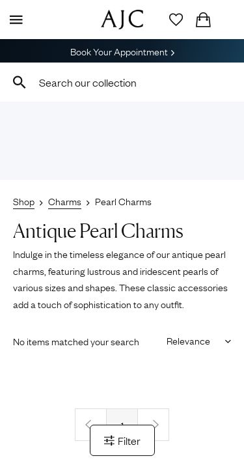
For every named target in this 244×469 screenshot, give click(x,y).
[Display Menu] (13, 19)
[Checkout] (203, 19)
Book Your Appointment (122, 51)
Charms (64, 200)
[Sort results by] (194, 340)
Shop (23, 200)
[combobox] (122, 82)
